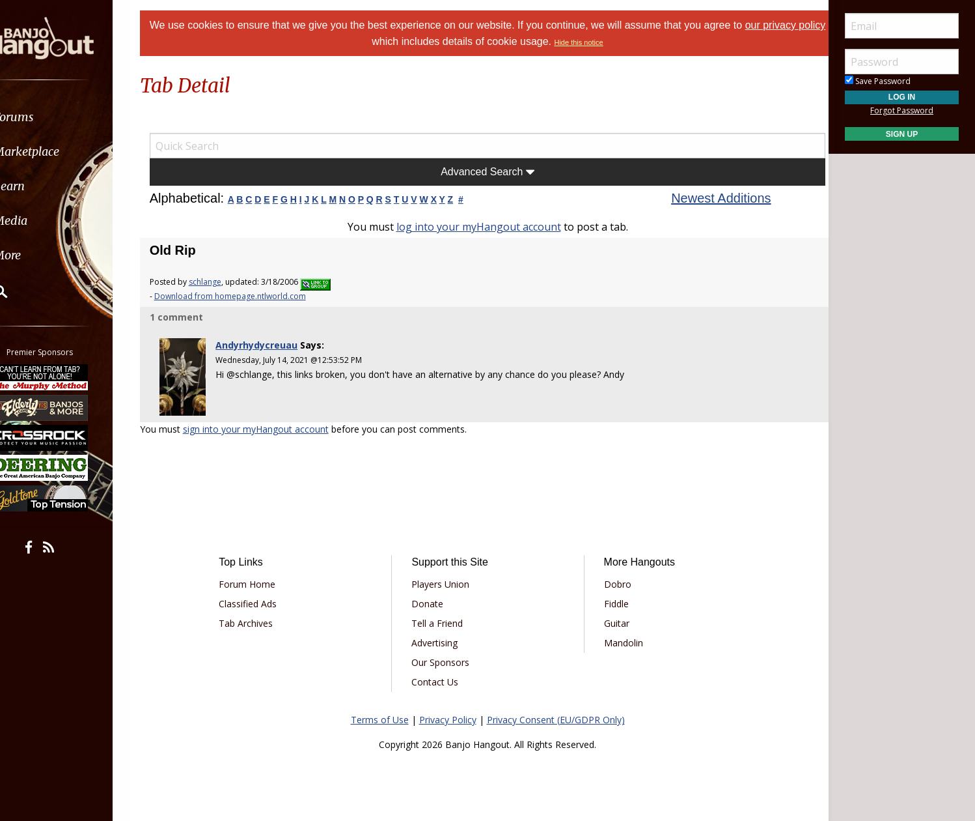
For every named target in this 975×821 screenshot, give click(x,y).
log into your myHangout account (478, 227)
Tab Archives (259, 618)
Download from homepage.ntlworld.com (246, 296)
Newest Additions (713, 198)
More (41, 255)
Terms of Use (380, 715)
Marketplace (60, 151)
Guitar (612, 618)
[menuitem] (73, 117)
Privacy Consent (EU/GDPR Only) (556, 715)
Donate (432, 599)
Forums (47, 116)
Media (44, 220)
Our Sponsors (445, 658)
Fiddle (611, 599)
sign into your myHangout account (272, 424)
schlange (221, 281)
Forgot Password (901, 110)
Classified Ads (261, 599)
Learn (43, 186)
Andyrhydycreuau (270, 345)
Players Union (445, 579)
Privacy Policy (447, 715)
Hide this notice (593, 42)
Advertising (439, 638)
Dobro (613, 579)
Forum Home (260, 579)
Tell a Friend (441, 618)
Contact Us (439, 677)
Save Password (878, 81)
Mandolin (619, 638)
